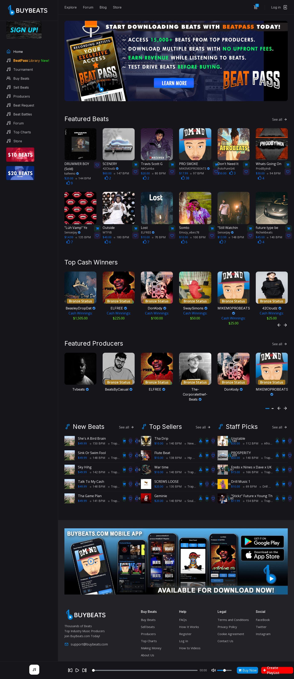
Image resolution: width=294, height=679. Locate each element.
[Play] (77, 670)
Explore (70, 7)
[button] (267, 399)
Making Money (151, 639)
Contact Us (225, 632)
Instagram (263, 625)
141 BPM (97, 492)
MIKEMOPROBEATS (194, 164)
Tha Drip (161, 429)
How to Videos (190, 639)
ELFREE (147, 228)
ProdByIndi (263, 164)
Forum (88, 7)
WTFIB (107, 228)
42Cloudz (110, 164)
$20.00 (158, 477)
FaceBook (263, 610)
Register (185, 625)
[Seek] (145, 670)
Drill (264, 477)
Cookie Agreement (231, 625)
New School (194, 434)
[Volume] (224, 670)
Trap (112, 434)
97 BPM (197, 168)
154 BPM (250, 492)
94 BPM (273, 168)
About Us (147, 646)
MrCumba (147, 164)
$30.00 (235, 434)
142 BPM (97, 463)
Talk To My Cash (91, 472)
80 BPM (159, 168)
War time (161, 458)
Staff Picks (242, 417)
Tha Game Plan (90, 486)
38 (185, 173)
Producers (148, 625)
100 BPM (197, 232)
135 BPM (83, 232)
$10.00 (158, 434)
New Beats (88, 417)
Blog (103, 7)
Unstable (238, 429)
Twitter (261, 618)
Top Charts (149, 632)
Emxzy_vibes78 (189, 228)
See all (280, 114)
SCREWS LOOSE (166, 472)
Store (117, 7)
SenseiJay (72, 228)
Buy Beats (148, 610)
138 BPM (174, 449)
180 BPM (121, 232)
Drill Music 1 (240, 472)
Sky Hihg (85, 458)
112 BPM (250, 434)
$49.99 (82, 434)
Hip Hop (191, 449)
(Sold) (77, 161)
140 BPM (274, 232)
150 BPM (97, 434)
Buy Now (247, 670)
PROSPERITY (241, 443)
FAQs (183, 610)
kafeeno (71, 169)
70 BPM (159, 232)
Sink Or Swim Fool (92, 443)
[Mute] (213, 670)
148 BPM (236, 232)
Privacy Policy (227, 618)
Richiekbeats (264, 228)
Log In (183, 632)
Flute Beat (162, 443)
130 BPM (174, 477)
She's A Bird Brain (92, 429)
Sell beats (148, 618)
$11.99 (235, 492)
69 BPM (250, 477)
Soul (189, 492)
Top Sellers (165, 417)
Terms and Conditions (233, 610)
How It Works (189, 618)
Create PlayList (271, 670)
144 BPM (83, 173)
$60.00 (235, 449)
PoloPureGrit (226, 164)
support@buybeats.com (86, 635)
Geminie (160, 486)
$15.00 (235, 463)
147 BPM (121, 168)
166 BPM (250, 463)
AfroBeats (269, 434)
